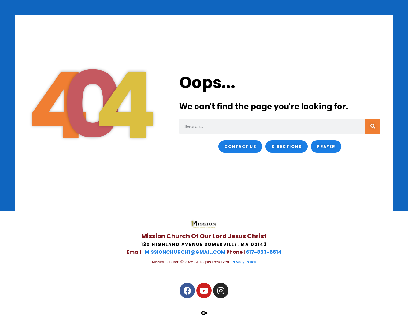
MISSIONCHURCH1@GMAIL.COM (185, 252)
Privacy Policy (243, 262)
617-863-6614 (263, 252)
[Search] (372, 126)
